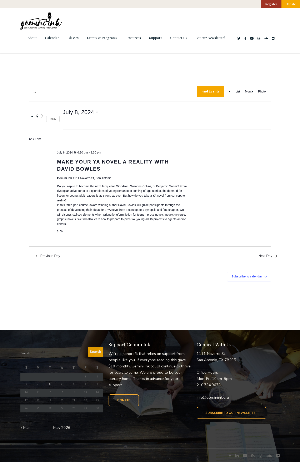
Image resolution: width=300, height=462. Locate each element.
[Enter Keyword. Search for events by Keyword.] (113, 95)
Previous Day (47, 256)
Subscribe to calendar (246, 276)
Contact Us (178, 38)
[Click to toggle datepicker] (80, 112)
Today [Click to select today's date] (53, 118)
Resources (133, 38)
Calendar (52, 38)
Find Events (210, 91)
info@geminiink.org (213, 397)
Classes (73, 38)
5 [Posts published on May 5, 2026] (50, 384)
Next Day (268, 256)
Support (155, 38)
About (32, 38)
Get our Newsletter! (210, 38)
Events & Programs (102, 38)
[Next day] (42, 116)
